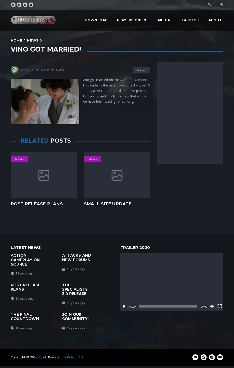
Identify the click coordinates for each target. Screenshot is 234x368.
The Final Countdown (25, 316)
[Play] (124, 306)
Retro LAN (75, 357)
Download (96, 20)
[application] (171, 282)
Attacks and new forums (76, 257)
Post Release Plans (37, 203)
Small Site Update (108, 203)
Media (164, 20)
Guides (189, 20)
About (215, 20)
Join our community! (75, 316)
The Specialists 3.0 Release (75, 289)
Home (16, 40)
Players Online (133, 20)
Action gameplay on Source (25, 259)
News (32, 40)
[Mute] (212, 306)
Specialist (30, 69)
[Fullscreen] (219, 306)
